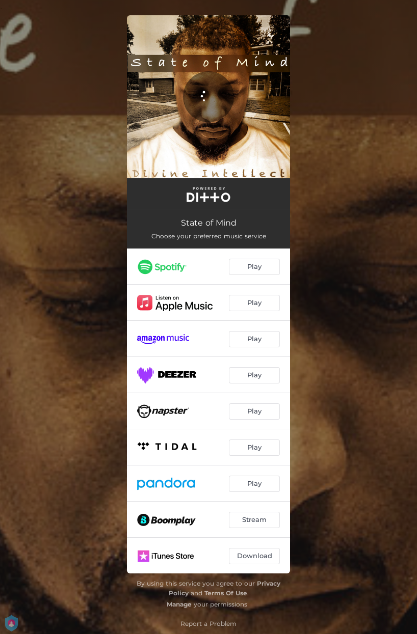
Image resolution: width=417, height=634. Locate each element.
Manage (179, 604)
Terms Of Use (225, 593)
